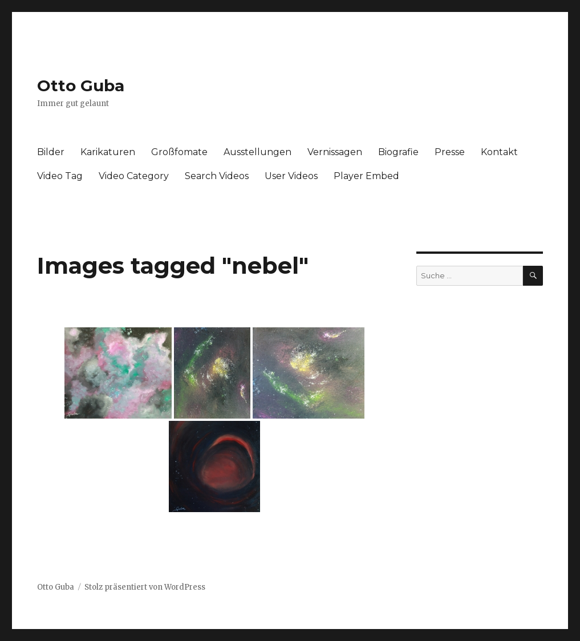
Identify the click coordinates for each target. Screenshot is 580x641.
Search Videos (217, 176)
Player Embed (366, 176)
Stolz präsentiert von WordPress (144, 587)
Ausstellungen (257, 152)
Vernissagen (334, 152)
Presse (450, 152)
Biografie (398, 152)
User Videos (291, 176)
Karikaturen (107, 152)
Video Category (134, 176)
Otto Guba (80, 85)
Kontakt (499, 152)
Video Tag (60, 176)
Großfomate (179, 152)
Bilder (50, 152)
